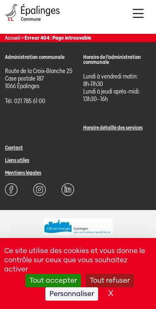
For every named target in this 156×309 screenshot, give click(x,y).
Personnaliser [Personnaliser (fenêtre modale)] (72, 293)
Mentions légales (23, 172)
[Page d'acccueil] (32, 22)
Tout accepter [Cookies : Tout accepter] (53, 280)
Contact (14, 147)
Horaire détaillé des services (113, 127)
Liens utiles (17, 160)
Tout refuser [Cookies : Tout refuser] (110, 280)
